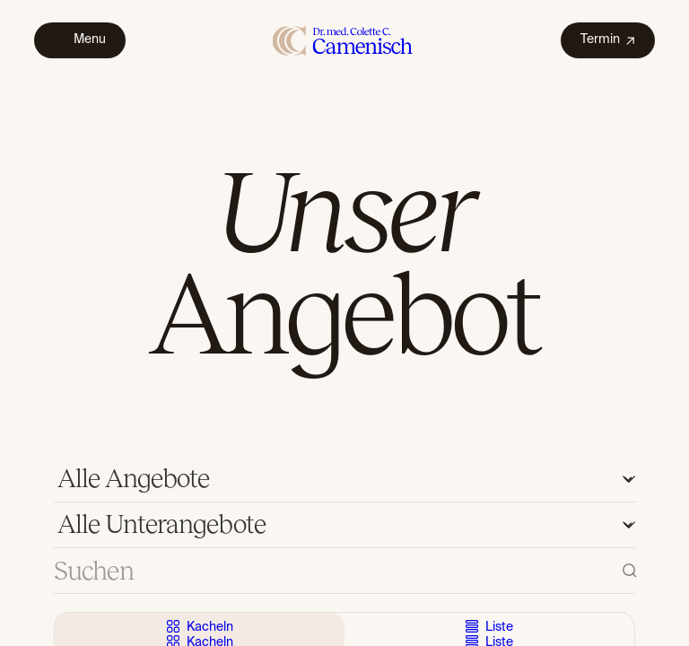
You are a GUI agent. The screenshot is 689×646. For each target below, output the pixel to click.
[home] (343, 40)
